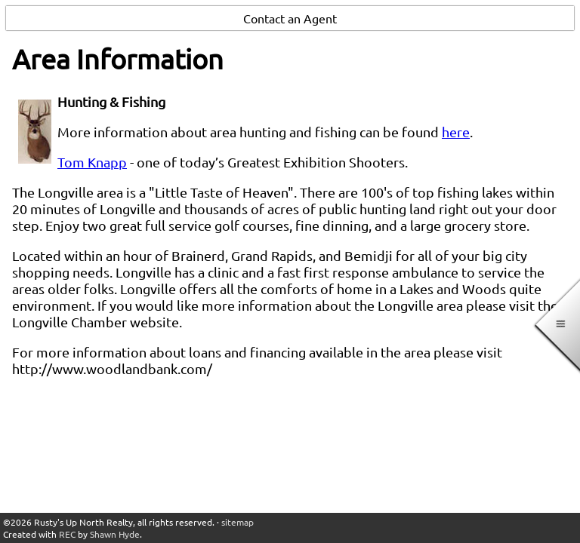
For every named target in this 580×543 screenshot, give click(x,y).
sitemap (237, 522)
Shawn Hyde (115, 534)
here (456, 132)
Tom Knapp (92, 162)
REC (67, 534)
